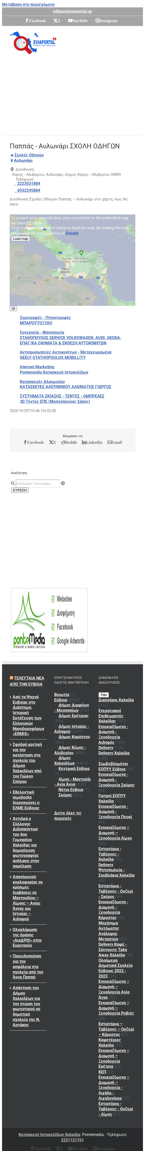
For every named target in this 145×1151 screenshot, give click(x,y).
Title (103, 695)
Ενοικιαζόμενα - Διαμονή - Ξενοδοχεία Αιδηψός (113, 734)
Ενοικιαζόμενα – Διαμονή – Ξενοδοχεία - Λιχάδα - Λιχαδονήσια (113, 1088)
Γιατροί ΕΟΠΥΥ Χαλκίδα (112, 798)
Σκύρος (65, 795)
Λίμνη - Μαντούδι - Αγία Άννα (72, 782)
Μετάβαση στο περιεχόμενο (28, 4)
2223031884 (28, 183)
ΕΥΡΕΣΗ (19, 490)
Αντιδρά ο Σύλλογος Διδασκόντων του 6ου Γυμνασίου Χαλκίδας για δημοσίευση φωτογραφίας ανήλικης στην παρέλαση (26, 842)
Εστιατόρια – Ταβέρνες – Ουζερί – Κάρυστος (116, 1029)
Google (72, 233)
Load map (20, 239)
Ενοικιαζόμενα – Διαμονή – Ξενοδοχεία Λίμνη (115, 833)
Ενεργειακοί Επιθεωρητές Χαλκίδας (110, 716)
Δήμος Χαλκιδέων (64, 760)
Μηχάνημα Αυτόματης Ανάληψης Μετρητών (108, 931)
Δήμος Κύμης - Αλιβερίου (70, 750)
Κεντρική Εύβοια (74, 768)
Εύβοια (60, 700)
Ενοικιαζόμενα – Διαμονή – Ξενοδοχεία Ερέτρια (113, 1058)
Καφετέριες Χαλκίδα (109, 1042)
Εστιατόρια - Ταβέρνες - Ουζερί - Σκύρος (115, 891)
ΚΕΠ (102, 1071)
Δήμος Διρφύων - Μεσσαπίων (71, 708)
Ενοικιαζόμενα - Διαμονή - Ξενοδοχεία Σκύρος (116, 779)
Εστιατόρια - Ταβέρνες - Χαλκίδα (109, 854)
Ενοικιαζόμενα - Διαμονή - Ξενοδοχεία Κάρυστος (113, 910)
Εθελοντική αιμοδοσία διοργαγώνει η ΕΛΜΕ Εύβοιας (26, 800)
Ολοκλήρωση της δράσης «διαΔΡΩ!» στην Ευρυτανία (27, 937)
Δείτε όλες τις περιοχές (67, 816)
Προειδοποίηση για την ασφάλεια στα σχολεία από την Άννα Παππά (28, 967)
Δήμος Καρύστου (74, 736)
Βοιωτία (61, 694)
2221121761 (72, 1140)
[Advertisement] (77, 93)
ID (13, 308)
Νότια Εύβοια (71, 789)
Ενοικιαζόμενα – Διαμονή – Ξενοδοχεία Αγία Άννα (113, 989)
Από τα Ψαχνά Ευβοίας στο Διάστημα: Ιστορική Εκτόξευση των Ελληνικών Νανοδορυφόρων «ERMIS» (28, 715)
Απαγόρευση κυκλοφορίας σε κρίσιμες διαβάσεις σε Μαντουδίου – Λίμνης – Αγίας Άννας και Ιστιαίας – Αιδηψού (28, 897)
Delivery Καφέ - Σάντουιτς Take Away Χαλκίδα (112, 949)
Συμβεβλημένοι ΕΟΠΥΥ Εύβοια (113, 766)
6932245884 (28, 190)
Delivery (105, 747)
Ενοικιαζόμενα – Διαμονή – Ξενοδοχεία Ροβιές (116, 1008)
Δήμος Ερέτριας (74, 715)
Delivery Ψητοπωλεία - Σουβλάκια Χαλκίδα (116, 870)
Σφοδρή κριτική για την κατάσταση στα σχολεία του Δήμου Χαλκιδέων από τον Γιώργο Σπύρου (27, 763)
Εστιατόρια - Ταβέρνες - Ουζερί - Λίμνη (115, 1109)
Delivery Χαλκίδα (113, 753)
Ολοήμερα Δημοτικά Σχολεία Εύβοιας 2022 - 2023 (115, 968)
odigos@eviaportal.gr (72, 11)
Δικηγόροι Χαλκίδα (116, 700)
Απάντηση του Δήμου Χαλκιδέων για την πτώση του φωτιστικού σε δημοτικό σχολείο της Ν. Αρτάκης (26, 1006)
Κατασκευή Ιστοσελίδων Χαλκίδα (49, 1134)
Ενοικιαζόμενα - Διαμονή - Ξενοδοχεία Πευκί (115, 811)
